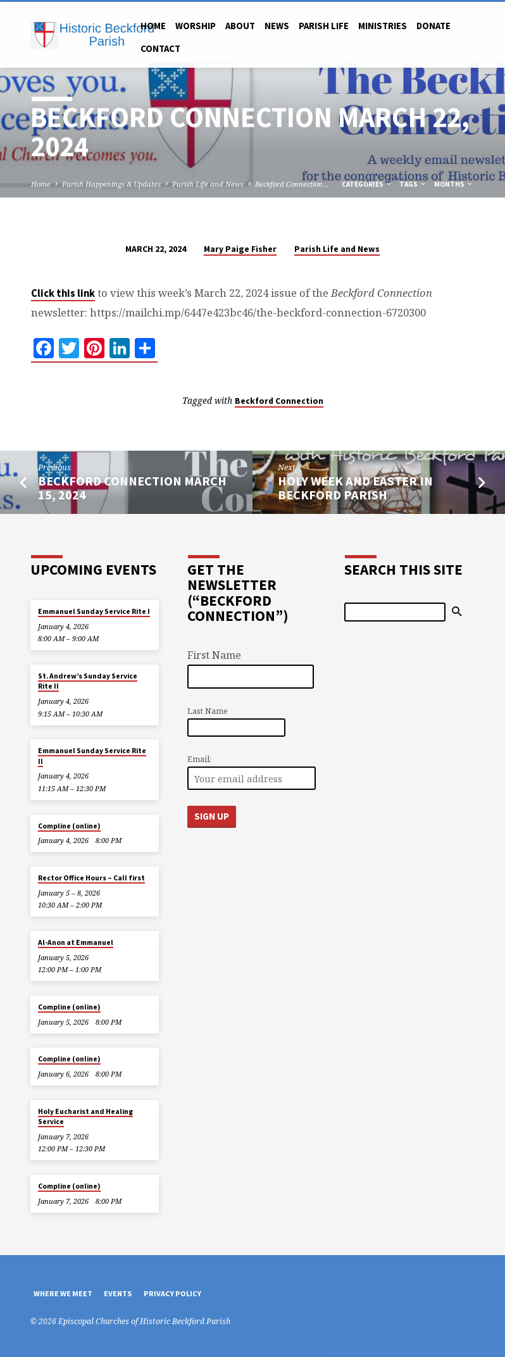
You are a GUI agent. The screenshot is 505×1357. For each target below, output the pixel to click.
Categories (367, 184)
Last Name (207, 711)
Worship (195, 26)
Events (118, 1293)
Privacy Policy (172, 1293)
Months (453, 184)
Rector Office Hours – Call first (91, 877)
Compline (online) (69, 826)
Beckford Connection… (292, 184)
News (277, 26)
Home (153, 26)
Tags (413, 184)
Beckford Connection (279, 401)
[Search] (395, 612)
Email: (199, 759)
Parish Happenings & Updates (111, 184)
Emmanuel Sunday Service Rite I (94, 611)
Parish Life (324, 26)
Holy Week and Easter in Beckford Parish (355, 488)
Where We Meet (63, 1293)
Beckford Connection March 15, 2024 (132, 488)
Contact (160, 48)
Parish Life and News (208, 184)
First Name (214, 655)
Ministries (382, 26)
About (240, 26)
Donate (433, 26)
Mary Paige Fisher (240, 249)
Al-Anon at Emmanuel (75, 942)
